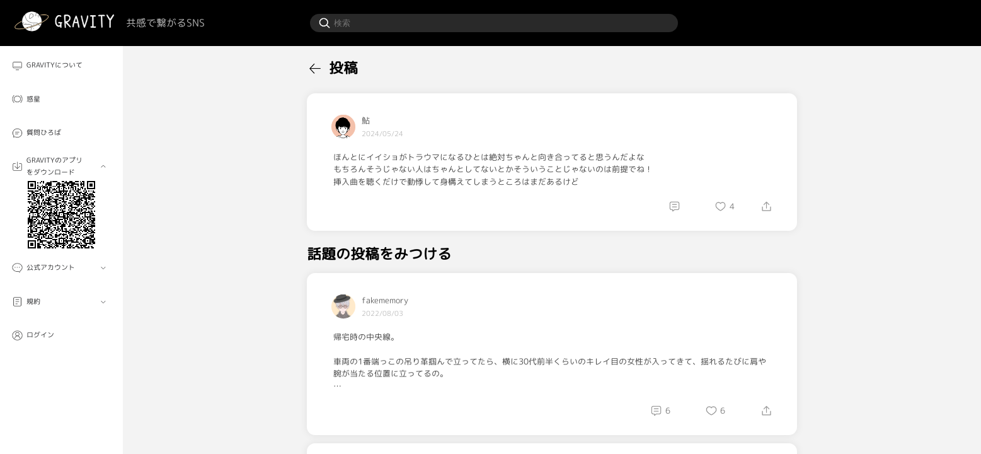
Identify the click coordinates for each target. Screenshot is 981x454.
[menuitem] (61, 65)
